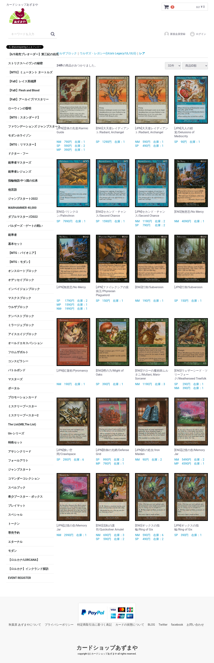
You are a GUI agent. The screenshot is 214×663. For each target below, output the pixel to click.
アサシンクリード (19, 451)
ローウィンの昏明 (19, 108)
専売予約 (14, 532)
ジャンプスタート (19, 469)
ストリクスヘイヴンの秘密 (25, 63)
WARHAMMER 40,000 (22, 207)
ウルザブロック (18, 307)
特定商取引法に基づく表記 (94, 624)
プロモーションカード (22, 397)
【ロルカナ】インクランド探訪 (28, 569)
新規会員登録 (174, 34)
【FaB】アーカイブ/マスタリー (28, 99)
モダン (12, 550)
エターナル (15, 541)
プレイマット (16, 505)
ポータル (14, 388)
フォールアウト (18, 460)
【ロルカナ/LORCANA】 (24, 560)
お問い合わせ (195, 624)
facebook (177, 624)
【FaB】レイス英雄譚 (22, 81)
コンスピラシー (18, 361)
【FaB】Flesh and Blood (23, 90)
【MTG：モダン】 (20, 262)
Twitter (163, 624)
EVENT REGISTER (19, 578)
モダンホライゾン (19, 135)
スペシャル (15, 514)
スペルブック (16, 487)
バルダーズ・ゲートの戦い (25, 226)
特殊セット (15, 442)
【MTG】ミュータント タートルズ (30, 72)
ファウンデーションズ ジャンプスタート (31, 126)
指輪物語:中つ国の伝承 (23, 180)
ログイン (198, 34)
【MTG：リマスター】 (22, 144)
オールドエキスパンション (25, 343)
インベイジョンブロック (24, 289)
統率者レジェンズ (19, 171)
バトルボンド (16, 370)
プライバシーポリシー (59, 624)
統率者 (12, 235)
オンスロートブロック (22, 271)
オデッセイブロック (21, 280)
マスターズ (15, 379)
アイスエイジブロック (22, 334)
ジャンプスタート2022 (23, 198)
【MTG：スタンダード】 (24, 117)
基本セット (15, 244)
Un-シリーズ (16, 433)
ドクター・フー (18, 153)
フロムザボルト (18, 352)
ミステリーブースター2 (23, 415)
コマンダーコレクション (24, 478)
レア (142, 53)
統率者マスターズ (19, 162)
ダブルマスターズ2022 (23, 216)
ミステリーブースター (22, 406)
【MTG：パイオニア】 (22, 253)
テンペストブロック (21, 316)
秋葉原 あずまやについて (25, 624)
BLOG (151, 624)
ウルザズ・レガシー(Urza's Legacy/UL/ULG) (108, 53)
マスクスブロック (19, 298)
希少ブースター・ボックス (25, 496)
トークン (14, 523)
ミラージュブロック (21, 325)
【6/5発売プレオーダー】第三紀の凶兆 (31, 54)
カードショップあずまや (107, 648)
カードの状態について (129, 624)
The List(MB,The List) (22, 424)
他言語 (12, 189)
